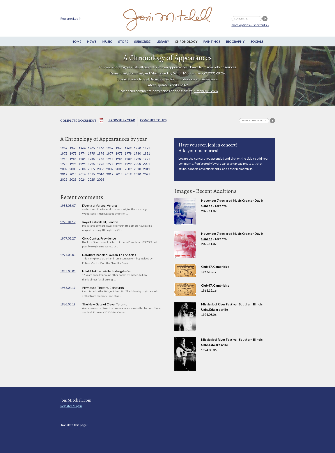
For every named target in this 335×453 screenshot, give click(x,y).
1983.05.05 (68, 271)
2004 (82, 169)
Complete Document (81, 121)
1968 (118, 148)
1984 (82, 158)
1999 (128, 164)
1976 (100, 153)
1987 (109, 158)
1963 (72, 148)
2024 (82, 179)
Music (107, 41)
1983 (72, 158)
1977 (109, 153)
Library (162, 41)
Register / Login (71, 406)
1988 (118, 158)
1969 (128, 148)
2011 (146, 169)
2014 (82, 174)
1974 (82, 153)
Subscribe (142, 41)
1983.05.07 (68, 205)
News (91, 41)
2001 (146, 164)
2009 (128, 169)
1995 (91, 164)
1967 (109, 148)
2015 (91, 174)
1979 (128, 153)
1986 (100, 158)
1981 (146, 153)
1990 (137, 158)
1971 (146, 148)
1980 (137, 153)
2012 (63, 174)
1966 (100, 148)
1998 (118, 164)
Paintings (211, 41)
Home (76, 41)
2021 (146, 174)
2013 (72, 174)
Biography (235, 41)
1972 (63, 153)
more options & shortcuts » (250, 25)
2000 (137, 164)
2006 (100, 169)
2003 (72, 169)
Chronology (186, 41)
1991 (146, 158)
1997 (109, 164)
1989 (128, 158)
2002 (63, 169)
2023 (72, 179)
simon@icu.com (206, 91)
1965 (91, 148)
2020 (137, 174)
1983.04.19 (68, 287)
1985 (91, 158)
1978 (118, 153)
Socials (256, 41)
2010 (137, 169)
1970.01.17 (68, 222)
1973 (72, 153)
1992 (63, 164)
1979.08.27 (68, 238)
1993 (72, 164)
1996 (100, 164)
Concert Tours (153, 120)
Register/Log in (70, 18)
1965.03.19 (68, 304)
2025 (91, 179)
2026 (100, 179)
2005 (91, 169)
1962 (63, 148)
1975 (91, 153)
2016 (100, 174)
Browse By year (121, 120)
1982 (63, 158)
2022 (63, 179)
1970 (137, 148)
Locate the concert (192, 158)
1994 (82, 164)
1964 (82, 148)
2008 (118, 169)
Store (123, 41)
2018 (118, 174)
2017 (109, 174)
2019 (128, 174)
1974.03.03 (68, 255)
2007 (109, 169)
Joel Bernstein (153, 79)
